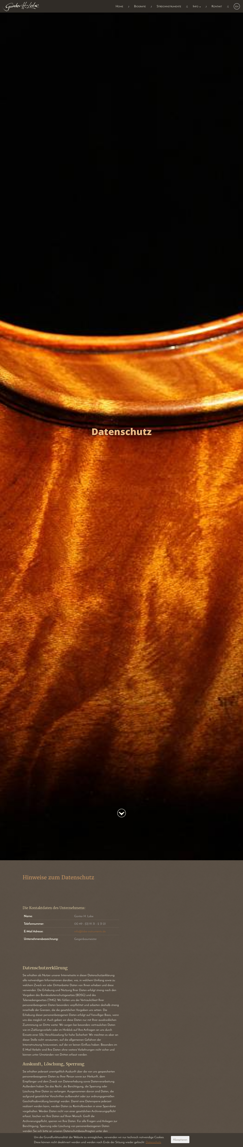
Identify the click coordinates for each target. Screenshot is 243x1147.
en (236, 6)
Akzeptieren (180, 1139)
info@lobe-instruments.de (90, 931)
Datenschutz (153, 1142)
